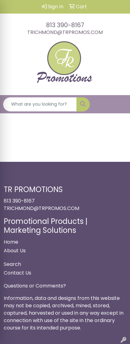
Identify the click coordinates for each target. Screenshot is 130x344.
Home (11, 241)
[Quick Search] (40, 104)
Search (12, 264)
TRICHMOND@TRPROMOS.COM (65, 32)
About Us (15, 250)
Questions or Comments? (35, 285)
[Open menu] (117, 104)
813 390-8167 (65, 25)
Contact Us (17, 272)
